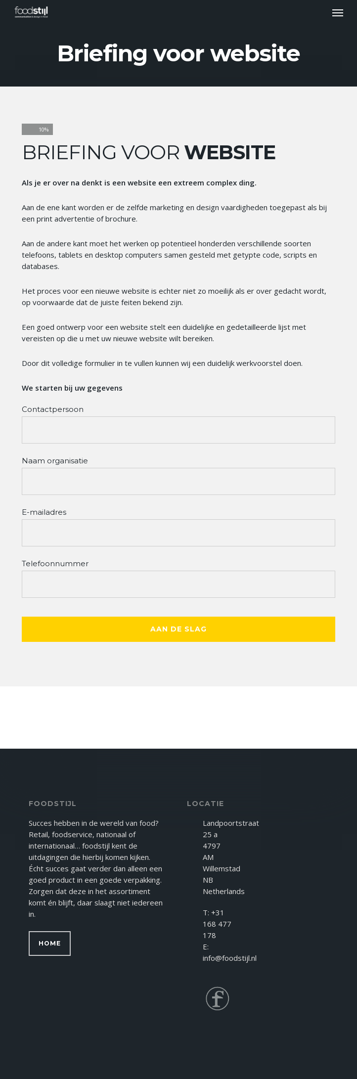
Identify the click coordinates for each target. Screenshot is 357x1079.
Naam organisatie (55, 460)
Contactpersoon (53, 409)
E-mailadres (44, 512)
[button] (337, 12)
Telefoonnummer (55, 563)
